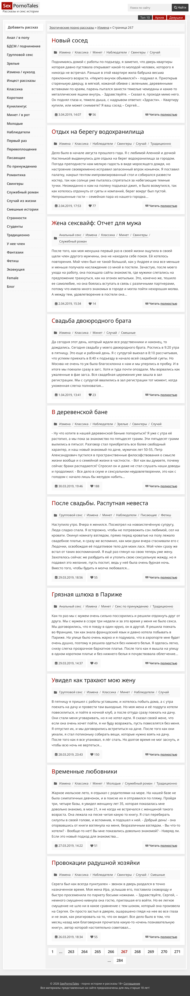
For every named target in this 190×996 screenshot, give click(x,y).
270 (164, 951)
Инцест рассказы (21, 80)
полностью (168, 114)
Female (12, 278)
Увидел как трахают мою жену (93, 680)
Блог (11, 286)
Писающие (16, 157)
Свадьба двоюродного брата (91, 320)
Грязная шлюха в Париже (87, 594)
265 (98, 951)
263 (71, 951)
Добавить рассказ (23, 27)
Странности (17, 217)
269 (151, 951)
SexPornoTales (69, 983)
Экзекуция (15, 269)
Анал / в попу (18, 37)
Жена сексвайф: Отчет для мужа (96, 223)
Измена (103, 27)
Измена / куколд (21, 72)
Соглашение (132, 983)
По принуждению (22, 166)
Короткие (15, 97)
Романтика (16, 174)
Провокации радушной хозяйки (96, 862)
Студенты (15, 226)
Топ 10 (145, 17)
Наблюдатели (18, 132)
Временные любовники (84, 771)
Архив (159, 17)
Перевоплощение (22, 149)
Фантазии (15, 252)
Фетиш (13, 260)
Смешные (128, 333)
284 (120, 960)
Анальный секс (70, 235)
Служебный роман (23, 192)
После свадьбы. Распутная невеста (100, 503)
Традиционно (18, 235)
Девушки (176, 17)
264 (84, 951)
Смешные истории (23, 209)
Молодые (15, 123)
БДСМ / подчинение (23, 46)
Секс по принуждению (131, 606)
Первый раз (17, 140)
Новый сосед (70, 40)
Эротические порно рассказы (71, 27)
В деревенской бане (80, 412)
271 (177, 951)
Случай (155, 52)
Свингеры (15, 183)
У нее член (16, 243)
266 (111, 951)
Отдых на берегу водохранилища (98, 131)
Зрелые (13, 63)
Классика (15, 89)
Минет (97, 52)
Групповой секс (20, 54)
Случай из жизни (21, 200)
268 (137, 951)
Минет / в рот (18, 114)
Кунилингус (17, 106)
